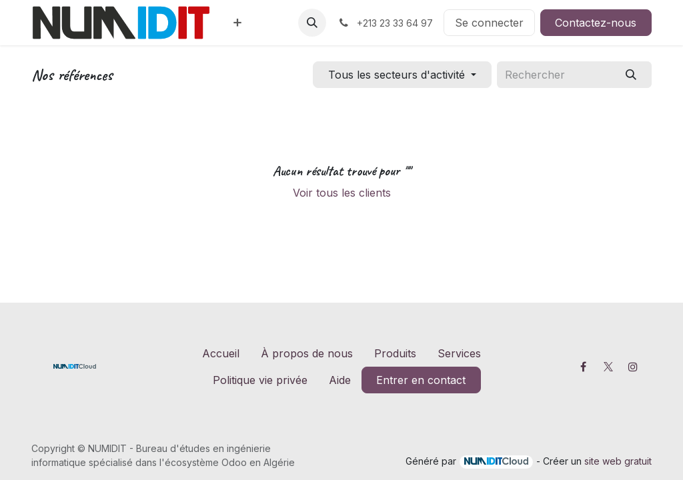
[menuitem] (237, 22)
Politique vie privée (260, 380)
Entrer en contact (421, 380)
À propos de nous (307, 353)
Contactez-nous (595, 22)
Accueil (220, 353)
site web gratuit (618, 461)
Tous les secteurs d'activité (396, 74)
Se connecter (489, 22)
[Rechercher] (631, 74)
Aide (340, 380)
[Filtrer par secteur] (402, 74)
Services (459, 353)
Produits (395, 353)
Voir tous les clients (342, 192)
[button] (312, 23)
